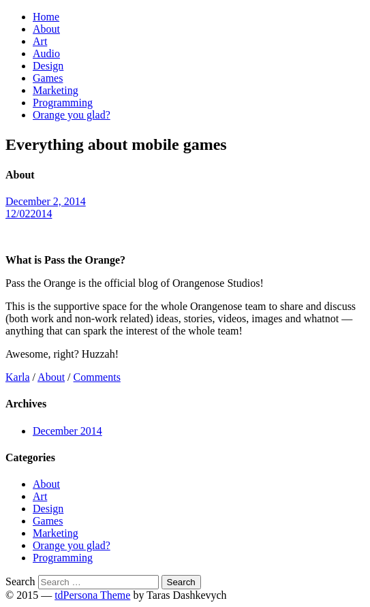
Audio (46, 53)
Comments (97, 377)
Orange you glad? (71, 115)
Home (46, 16)
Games (48, 78)
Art (40, 41)
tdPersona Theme (92, 595)
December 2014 (67, 431)
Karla (17, 377)
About (46, 29)
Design (48, 66)
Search (20, 581)
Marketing (55, 90)
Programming (63, 102)
